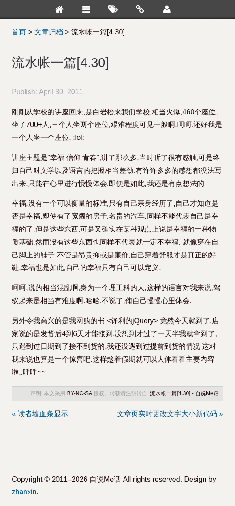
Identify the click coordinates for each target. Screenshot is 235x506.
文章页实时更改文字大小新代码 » (170, 413)
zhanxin (24, 492)
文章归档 (48, 32)
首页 (19, 32)
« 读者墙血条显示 (40, 413)
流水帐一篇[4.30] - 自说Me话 (184, 393)
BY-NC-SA (79, 393)
